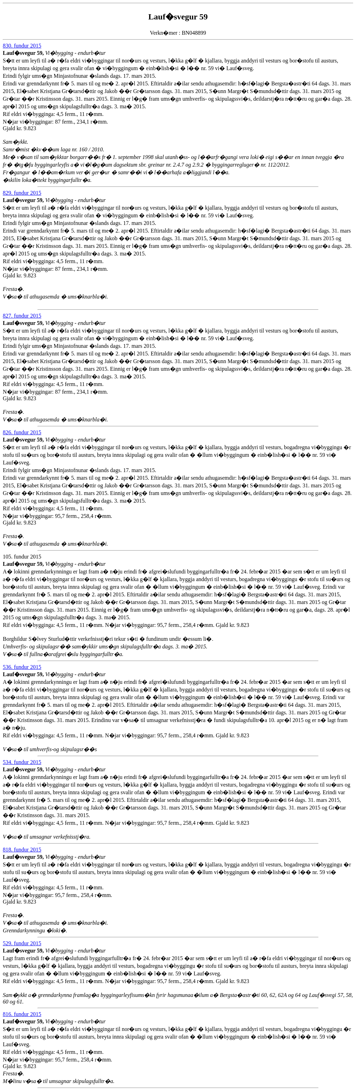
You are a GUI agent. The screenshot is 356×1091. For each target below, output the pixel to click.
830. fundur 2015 (22, 46)
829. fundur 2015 (22, 193)
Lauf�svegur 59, (24, 53)
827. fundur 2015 (22, 316)
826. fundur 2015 (22, 432)
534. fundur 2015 (22, 762)
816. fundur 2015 (22, 1014)
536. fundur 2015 (22, 667)
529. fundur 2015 (22, 943)
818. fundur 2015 (22, 850)
